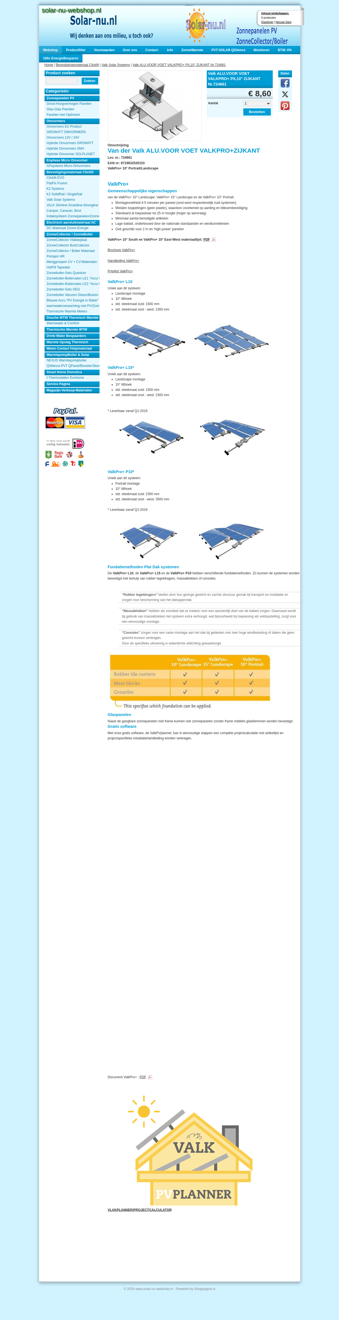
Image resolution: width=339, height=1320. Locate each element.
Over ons (130, 50)
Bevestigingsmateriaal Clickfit (77, 65)
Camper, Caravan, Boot (64, 211)
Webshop (50, 50)
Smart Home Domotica (64, 372)
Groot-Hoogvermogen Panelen (69, 104)
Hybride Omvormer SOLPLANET (71, 154)
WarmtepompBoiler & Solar (68, 355)
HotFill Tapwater (58, 267)
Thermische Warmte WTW (67, 329)
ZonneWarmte (192, 50)
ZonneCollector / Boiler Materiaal (71, 251)
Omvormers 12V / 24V (63, 137)
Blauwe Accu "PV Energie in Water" (73, 300)
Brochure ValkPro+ (121, 250)
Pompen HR (56, 256)
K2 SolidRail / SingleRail (64, 194)
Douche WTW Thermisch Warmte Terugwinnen (73, 318)
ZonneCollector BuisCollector (68, 245)
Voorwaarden (104, 50)
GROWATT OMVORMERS (66, 132)
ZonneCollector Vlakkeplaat (67, 240)
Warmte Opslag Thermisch (68, 342)
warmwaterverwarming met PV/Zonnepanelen (73, 306)
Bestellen (257, 112)
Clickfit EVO (55, 178)
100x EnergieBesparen (61, 58)
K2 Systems (55, 189)
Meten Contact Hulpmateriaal (69, 348)
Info (170, 50)
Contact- (152, 50)
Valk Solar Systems (115, 65)
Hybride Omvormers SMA (65, 148)
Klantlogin (267, 22)
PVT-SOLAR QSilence (228, 50)
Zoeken (89, 81)
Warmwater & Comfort (63, 323)
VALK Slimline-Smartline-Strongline (72, 205)
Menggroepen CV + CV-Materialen (72, 262)
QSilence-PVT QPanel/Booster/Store (73, 366)
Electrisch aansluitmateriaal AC (71, 222)
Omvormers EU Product (64, 126)
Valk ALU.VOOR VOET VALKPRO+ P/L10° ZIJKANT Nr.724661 (179, 65)
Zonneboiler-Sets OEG (63, 289)
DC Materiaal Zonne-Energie (68, 228)
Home (49, 65)
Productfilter (76, 50)
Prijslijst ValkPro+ (120, 271)
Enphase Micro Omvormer (67, 160)
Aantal (213, 103)
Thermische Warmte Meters (67, 311)
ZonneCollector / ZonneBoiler (70, 234)
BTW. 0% (285, 50)
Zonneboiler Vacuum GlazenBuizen (72, 295)
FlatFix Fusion (57, 183)
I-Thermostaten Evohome (65, 378)
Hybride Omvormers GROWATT (70, 143)
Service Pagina (58, 384)
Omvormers (56, 121)
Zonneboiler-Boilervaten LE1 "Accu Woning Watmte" (73, 278)
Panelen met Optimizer (63, 115)
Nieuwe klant (283, 22)
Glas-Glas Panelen (61, 109)
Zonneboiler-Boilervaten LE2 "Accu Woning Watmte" (73, 284)
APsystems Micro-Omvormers (68, 166)
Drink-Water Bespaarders (66, 336)
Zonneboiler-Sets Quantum (66, 273)
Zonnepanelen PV (61, 98)
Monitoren (261, 50)
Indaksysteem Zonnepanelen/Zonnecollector (73, 216)
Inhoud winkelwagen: (275, 13)
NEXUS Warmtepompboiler (67, 360)
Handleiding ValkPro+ (123, 261)
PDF (206, 240)
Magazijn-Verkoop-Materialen (69, 390)
